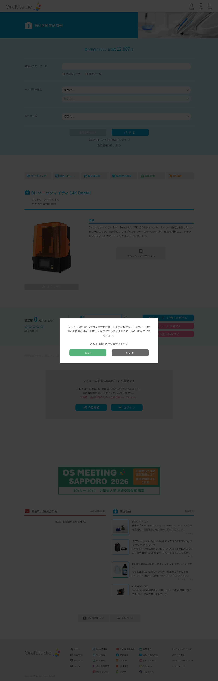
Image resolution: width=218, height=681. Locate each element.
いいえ (130, 352)
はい (88, 352)
